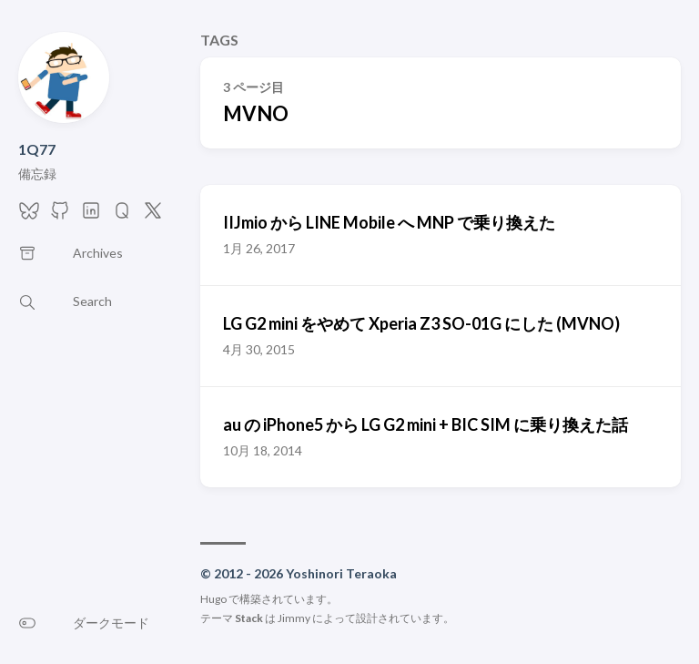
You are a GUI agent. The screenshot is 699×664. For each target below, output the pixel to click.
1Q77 (37, 149)
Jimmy (294, 618)
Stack (249, 618)
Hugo (213, 599)
